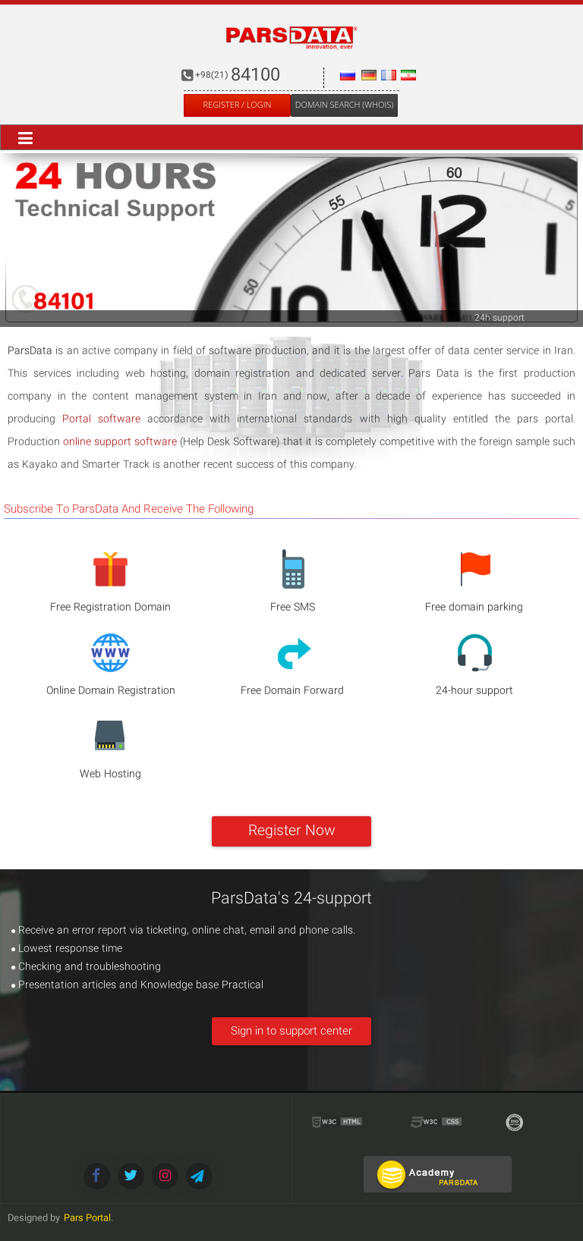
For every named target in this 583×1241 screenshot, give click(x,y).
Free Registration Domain (110, 607)
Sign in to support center (291, 1031)
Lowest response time (66, 949)
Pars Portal (87, 1218)
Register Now (292, 831)
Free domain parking (474, 607)
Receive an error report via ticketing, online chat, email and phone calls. (183, 930)
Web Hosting (110, 774)
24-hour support (474, 691)
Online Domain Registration (110, 691)
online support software (120, 442)
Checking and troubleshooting (86, 967)
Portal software (101, 419)
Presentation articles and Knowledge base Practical (137, 985)
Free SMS (292, 607)
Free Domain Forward (292, 691)
